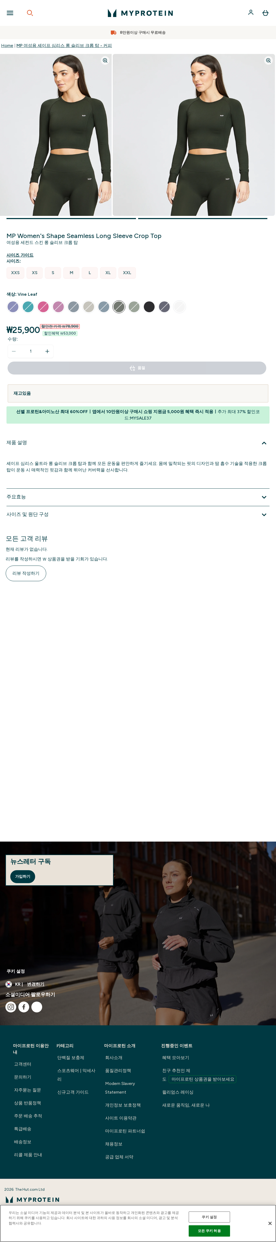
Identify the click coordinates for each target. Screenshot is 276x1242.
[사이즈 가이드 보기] (21, 255)
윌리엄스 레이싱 (178, 1092)
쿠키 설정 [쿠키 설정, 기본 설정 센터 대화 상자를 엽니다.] (209, 1217)
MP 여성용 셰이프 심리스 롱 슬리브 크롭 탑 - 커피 (64, 45)
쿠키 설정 (15, 971)
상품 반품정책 (27, 1102)
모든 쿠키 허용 (209, 1231)
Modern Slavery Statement (120, 1088)
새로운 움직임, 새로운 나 (186, 1105)
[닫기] (270, 1223)
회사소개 (113, 1057)
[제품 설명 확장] (138, 443)
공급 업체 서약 (119, 1156)
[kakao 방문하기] (36, 1007)
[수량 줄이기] (14, 351)
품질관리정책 (118, 1070)
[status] (30, 351)
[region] (138, 1223)
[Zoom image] (105, 60)
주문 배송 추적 (28, 1115)
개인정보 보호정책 (123, 1105)
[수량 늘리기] (47, 351)
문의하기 (22, 1077)
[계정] (251, 13)
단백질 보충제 (70, 1057)
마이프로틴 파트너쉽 (125, 1131)
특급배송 (22, 1128)
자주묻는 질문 (27, 1090)
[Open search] (30, 13)
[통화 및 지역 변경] (138, 984)
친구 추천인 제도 (199, 1075)
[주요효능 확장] (138, 497)
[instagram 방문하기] (10, 1007)
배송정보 (22, 1141)
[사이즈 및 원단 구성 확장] (138, 514)
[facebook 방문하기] (23, 1007)
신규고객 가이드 (73, 1092)
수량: (13, 339)
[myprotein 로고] (140, 13)
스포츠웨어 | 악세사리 (76, 1075)
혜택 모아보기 (175, 1057)
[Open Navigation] (10, 13)
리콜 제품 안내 (28, 1154)
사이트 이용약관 (121, 1118)
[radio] (15, 273)
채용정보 (113, 1143)
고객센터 (22, 1064)
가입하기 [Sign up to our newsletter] (22, 876)
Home (7, 45)
